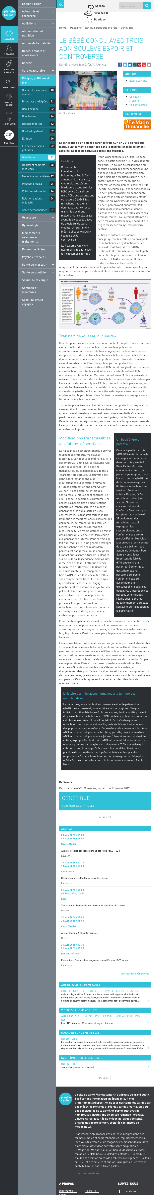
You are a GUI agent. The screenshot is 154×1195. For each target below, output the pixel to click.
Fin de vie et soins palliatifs (33, 148)
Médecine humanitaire (36, 176)
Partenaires (100, 12)
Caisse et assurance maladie (34, 92)
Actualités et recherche (30, 13)
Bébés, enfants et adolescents (34, 53)
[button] (120, 65)
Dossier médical (32, 123)
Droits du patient (32, 131)
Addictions (29, 23)
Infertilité (69, 1038)
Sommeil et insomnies (29, 290)
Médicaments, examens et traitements (31, 237)
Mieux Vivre (9, 123)
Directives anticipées (35, 101)
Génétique (28, 157)
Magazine (9, 38)
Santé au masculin (34, 264)
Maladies (9, 54)
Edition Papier (31, 3)
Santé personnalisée (34, 209)
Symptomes (9, 87)
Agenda (99, 5)
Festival (9, 142)
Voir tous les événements (135, 973)
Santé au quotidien (35, 272)
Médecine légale (32, 183)
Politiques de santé (34, 191)
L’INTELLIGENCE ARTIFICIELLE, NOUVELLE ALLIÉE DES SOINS (100, 991)
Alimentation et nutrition (32, 33)
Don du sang (29, 116)
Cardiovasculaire (33, 70)
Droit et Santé (9, 103)
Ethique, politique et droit (35, 80)
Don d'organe (30, 108)
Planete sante (9, 13)
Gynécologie (30, 225)
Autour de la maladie (36, 43)
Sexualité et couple (35, 280)
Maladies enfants (9, 70)
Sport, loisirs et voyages (32, 302)
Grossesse (29, 217)
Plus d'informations (87, 1173)
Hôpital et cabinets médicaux (33, 166)
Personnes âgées (33, 249)
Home (62, 27)
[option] (137, 124)
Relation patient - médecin (33, 200)
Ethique (27, 138)
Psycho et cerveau (34, 257)
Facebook (127, 1191)
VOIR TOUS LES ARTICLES (78, 805)
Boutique (99, 19)
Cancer (27, 63)
